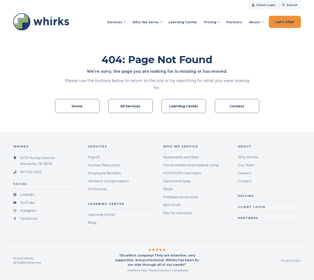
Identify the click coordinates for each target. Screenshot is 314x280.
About (254, 22)
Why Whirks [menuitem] (248, 157)
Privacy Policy (291, 260)
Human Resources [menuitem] (104, 165)
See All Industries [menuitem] (177, 213)
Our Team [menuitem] (246, 165)
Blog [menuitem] (92, 222)
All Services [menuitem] (130, 106)
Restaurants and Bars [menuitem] (181, 157)
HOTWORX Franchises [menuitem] (182, 173)
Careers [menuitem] (244, 173)
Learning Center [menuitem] (183, 106)
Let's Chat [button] (285, 22)
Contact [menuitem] (237, 106)
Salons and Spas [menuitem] (176, 181)
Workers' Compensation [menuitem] (108, 181)
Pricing (210, 22)
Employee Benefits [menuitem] (104, 173)
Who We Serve (145, 22)
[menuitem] (264, 4)
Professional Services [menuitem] (180, 197)
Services (114, 22)
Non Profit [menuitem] (172, 205)
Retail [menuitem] (168, 189)
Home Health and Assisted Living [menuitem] (191, 165)
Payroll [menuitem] (94, 157)
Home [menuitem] (77, 106)
